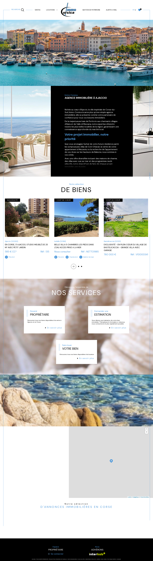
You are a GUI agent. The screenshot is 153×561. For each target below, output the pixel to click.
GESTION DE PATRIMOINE (91, 10)
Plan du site (81, 559)
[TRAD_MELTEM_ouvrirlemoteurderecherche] (17, 10)
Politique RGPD (111, 559)
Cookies (119, 559)
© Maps (135, 497)
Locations (50, 10)
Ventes (37, 10)
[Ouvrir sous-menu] (57, 10)
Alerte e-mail (111, 10)
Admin (98, 559)
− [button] (146, 432)
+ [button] (146, 429)
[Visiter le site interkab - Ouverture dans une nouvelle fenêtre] (97, 554)
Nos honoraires (72, 559)
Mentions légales (90, 559)
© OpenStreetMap (144, 497)
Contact (150, 176)
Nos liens (103, 559)
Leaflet (129, 497)
